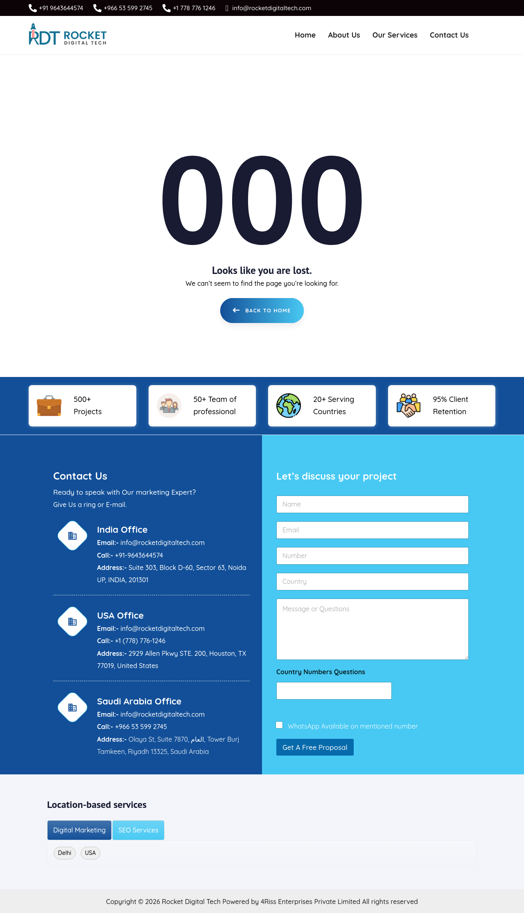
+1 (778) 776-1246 (140, 640)
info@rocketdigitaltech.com (270, 8)
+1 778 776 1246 (194, 8)
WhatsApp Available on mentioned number (353, 725)
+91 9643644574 (61, 8)
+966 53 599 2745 (128, 8)
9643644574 (145, 554)
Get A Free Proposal (315, 746)
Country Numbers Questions (320, 671)
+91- (121, 554)
